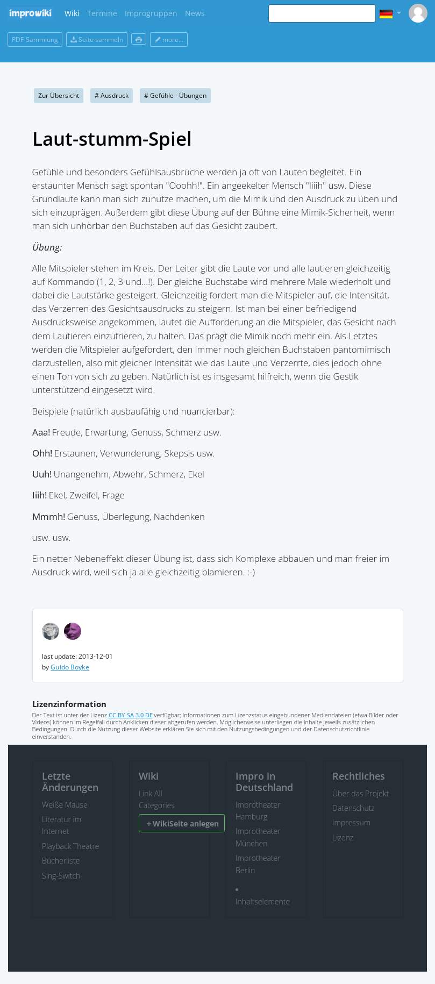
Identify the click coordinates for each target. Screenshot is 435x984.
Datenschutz (353, 808)
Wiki (72, 13)
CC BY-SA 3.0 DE (131, 715)
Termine (102, 13)
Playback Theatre (70, 846)
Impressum (351, 822)
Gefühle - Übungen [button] (175, 95)
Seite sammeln (96, 39)
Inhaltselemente (263, 901)
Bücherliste (61, 860)
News (195, 13)
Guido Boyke (70, 667)
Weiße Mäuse (65, 805)
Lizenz (342, 837)
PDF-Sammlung (35, 39)
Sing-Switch (61, 876)
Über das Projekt (360, 793)
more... (168, 39)
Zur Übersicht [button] (58, 95)
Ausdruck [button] (112, 95)
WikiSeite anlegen (182, 823)
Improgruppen (151, 13)
